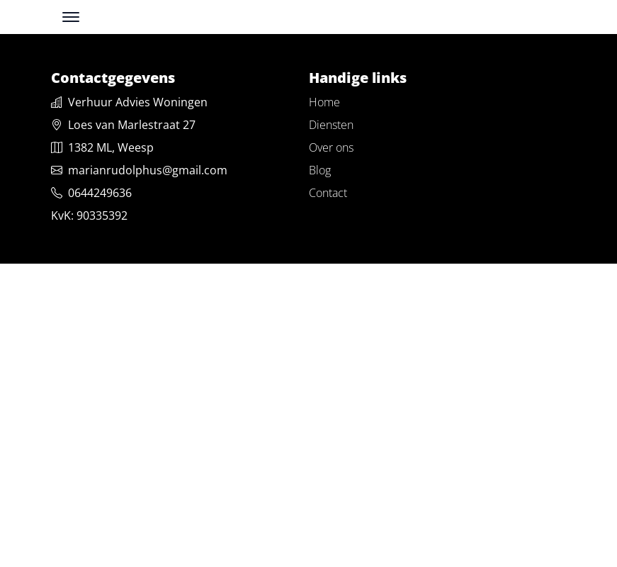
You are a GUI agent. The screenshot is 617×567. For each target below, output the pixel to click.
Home (324, 102)
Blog (320, 170)
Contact (328, 193)
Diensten (331, 125)
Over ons (331, 147)
